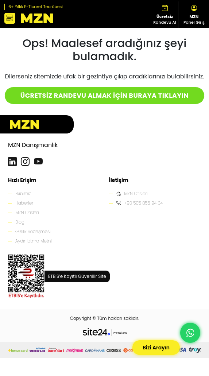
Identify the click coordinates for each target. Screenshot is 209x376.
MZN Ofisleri (27, 212)
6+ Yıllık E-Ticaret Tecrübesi (35, 6)
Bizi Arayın (156, 347)
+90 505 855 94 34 (139, 203)
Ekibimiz (23, 193)
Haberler (24, 203)
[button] (9, 18)
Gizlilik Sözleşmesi (32, 231)
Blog (19, 222)
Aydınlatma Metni (33, 241)
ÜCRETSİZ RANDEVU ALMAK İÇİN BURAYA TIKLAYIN (104, 95)
